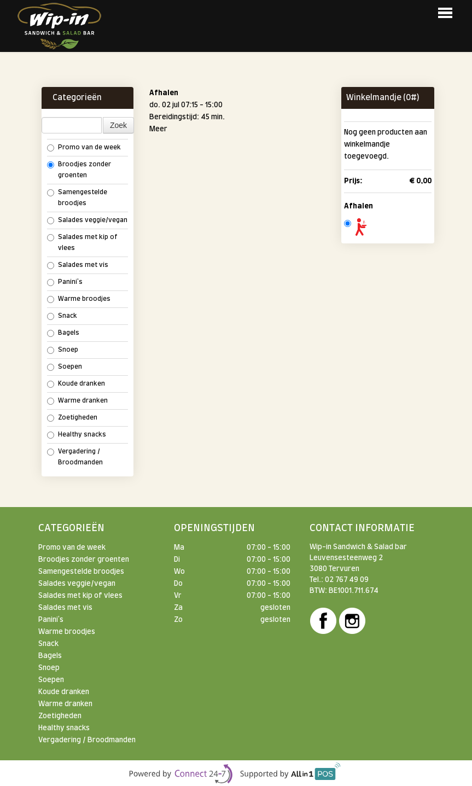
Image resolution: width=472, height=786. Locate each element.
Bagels (63, 333)
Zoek (118, 125)
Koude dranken (76, 384)
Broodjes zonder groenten (79, 169)
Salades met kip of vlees (82, 242)
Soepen (64, 367)
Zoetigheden (72, 418)
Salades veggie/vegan (87, 220)
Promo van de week (84, 148)
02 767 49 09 (347, 580)
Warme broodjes (78, 299)
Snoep (62, 350)
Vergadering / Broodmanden (75, 457)
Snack (62, 316)
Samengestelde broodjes (77, 197)
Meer (158, 129)
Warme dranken (77, 401)
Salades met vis (77, 265)
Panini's (65, 282)
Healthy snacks (76, 435)
